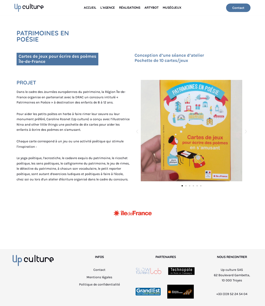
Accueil (90, 8)
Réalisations (129, 8)
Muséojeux (172, 8)
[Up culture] (28, 8)
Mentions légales (99, 277)
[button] (137, 131)
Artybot (152, 8)
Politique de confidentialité (99, 284)
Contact (238, 8)
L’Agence (107, 8)
